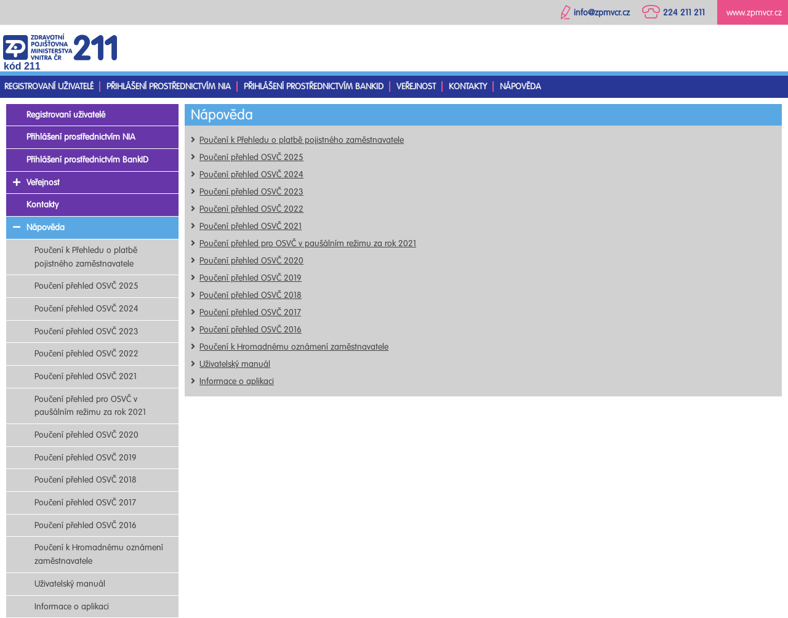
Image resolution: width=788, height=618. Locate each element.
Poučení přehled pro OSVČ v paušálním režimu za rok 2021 (307, 243)
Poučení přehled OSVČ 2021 (250, 226)
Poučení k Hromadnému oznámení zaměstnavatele (293, 347)
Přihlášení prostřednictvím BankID (314, 86)
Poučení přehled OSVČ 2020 (251, 260)
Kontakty (468, 86)
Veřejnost (416, 86)
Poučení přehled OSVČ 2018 (250, 295)
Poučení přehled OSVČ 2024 (251, 174)
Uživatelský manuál (234, 364)
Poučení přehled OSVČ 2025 (251, 157)
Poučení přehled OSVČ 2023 (251, 192)
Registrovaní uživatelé (49, 86)
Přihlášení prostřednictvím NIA (169, 86)
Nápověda (520, 86)
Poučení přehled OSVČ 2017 (250, 312)
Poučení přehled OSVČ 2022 (251, 209)
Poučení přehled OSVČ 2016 (250, 329)
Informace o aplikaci (236, 381)
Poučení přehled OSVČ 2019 (250, 278)
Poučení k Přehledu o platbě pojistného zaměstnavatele (301, 140)
